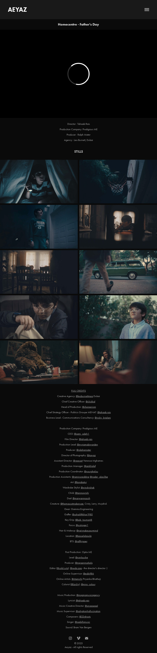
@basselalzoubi (83, 536)
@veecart (78, 460)
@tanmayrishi (82, 493)
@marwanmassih (81, 498)
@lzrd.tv (75, 584)
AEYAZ (17, 9)
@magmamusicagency (88, 595)
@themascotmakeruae (72, 503)
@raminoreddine (80, 476)
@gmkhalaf (90, 466)
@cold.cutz (62, 568)
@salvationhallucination (88, 611)
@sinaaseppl (91, 605)
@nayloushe (81, 557)
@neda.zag (76, 568)
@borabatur (81, 482)
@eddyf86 (88, 573)
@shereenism (89, 407)
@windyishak (87, 487)
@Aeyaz (91, 455)
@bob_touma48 (83, 519)
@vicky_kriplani (103, 417)
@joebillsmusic (82, 622)
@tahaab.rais (104, 412)
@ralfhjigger (81, 541)
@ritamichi (77, 579)
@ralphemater (83, 450)
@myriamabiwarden (87, 444)
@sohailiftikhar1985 (82, 514)
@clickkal (90, 401)
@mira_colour (88, 584)
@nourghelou (91, 471)
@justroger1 (82, 525)
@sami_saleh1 (81, 433)
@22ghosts (85, 616)
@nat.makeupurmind (87, 530)
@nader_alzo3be (99, 476)
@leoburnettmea (84, 396)
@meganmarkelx (84, 562)
